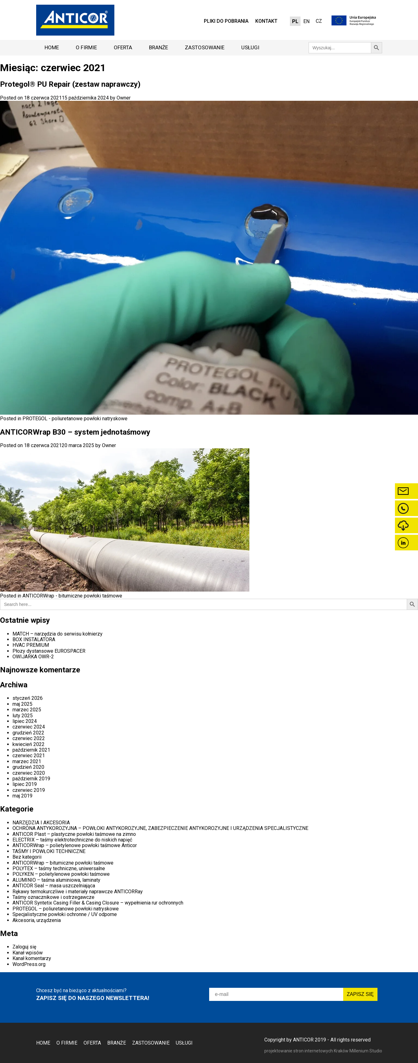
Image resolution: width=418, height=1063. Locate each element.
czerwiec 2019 (28, 790)
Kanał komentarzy (31, 958)
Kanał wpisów (27, 953)
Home (52, 47)
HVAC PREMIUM (30, 645)
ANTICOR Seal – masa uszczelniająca (53, 886)
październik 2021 (31, 750)
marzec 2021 (26, 761)
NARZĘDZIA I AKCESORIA (41, 823)
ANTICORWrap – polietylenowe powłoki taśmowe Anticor (74, 845)
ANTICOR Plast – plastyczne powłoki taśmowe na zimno (74, 834)
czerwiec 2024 (28, 727)
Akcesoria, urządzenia (36, 920)
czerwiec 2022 (28, 738)
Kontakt (266, 21)
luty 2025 (22, 716)
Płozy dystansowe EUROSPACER (48, 651)
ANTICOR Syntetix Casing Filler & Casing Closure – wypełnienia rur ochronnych (97, 903)
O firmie (86, 47)
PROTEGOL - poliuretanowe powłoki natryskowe (74, 419)
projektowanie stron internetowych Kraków (306, 1050)
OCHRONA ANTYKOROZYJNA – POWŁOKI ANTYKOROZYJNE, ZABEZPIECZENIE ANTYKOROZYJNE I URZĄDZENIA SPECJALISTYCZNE (160, 828)
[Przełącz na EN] (306, 21)
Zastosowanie (204, 47)
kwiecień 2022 (28, 744)
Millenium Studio (365, 1050)
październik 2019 (31, 779)
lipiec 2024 (24, 721)
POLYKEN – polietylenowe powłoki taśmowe (61, 874)
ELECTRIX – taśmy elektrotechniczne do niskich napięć (72, 840)
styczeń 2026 (27, 698)
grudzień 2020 (28, 767)
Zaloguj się (24, 947)
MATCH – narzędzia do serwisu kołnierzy (57, 634)
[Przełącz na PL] (295, 21)
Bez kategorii (26, 857)
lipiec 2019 (24, 784)
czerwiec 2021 (28, 755)
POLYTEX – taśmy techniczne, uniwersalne (58, 868)
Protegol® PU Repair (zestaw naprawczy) (70, 84)
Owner (124, 98)
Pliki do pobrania (226, 21)
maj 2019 (22, 796)
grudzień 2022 (28, 733)
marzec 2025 (26, 710)
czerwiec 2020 (28, 773)
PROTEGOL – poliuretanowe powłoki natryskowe (65, 909)
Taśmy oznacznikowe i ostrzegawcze (53, 897)
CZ (319, 21)
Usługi (250, 47)
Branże (158, 47)
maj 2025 (22, 704)
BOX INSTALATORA (33, 639)
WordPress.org (29, 964)
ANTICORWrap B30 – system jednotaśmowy (75, 432)
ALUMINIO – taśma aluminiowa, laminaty (56, 880)
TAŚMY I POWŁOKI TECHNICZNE (48, 851)
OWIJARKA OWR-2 (33, 657)
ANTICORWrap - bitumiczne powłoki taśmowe (72, 596)
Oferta (123, 47)
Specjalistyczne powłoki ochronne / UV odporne (64, 914)
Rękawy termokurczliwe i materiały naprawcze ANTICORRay (77, 892)
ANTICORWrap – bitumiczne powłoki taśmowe (62, 863)
